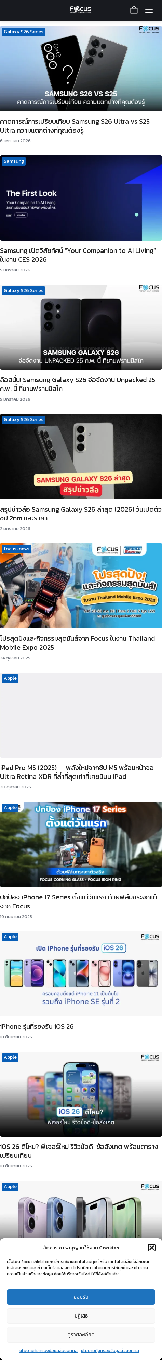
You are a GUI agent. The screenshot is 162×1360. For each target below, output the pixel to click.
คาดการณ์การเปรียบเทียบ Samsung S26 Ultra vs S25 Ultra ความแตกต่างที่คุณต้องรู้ (75, 125)
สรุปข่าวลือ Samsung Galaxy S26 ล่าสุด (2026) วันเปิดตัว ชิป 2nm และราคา (81, 513)
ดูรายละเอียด (81, 1335)
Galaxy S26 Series (23, 31)
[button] (151, 1247)
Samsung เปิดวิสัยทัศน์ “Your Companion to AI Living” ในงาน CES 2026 (78, 255)
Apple (10, 678)
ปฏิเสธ (81, 1316)
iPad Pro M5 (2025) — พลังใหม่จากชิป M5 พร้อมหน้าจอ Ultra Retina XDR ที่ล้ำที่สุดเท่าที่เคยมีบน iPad (77, 772)
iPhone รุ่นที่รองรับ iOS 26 (37, 1026)
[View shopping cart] (134, 10)
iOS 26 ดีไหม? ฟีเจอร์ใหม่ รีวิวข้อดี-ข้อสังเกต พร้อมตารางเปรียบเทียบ (79, 1151)
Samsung (14, 161)
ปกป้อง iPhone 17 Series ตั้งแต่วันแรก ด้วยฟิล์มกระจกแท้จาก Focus (78, 901)
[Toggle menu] (149, 10)
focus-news (16, 548)
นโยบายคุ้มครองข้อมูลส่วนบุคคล (48, 1351)
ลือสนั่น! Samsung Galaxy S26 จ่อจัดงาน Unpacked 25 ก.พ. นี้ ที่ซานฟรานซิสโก (77, 384)
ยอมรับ (81, 1297)
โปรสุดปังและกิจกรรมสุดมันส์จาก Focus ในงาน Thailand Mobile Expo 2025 (77, 642)
